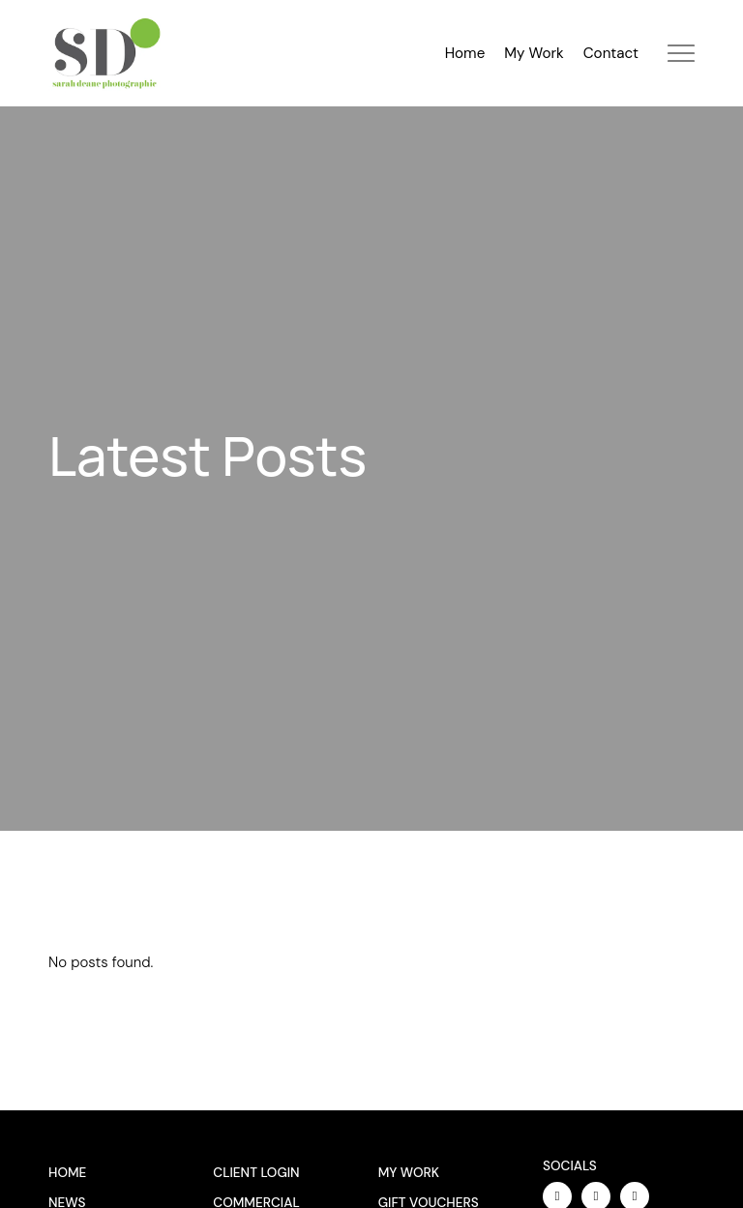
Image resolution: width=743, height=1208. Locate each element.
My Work (533, 53)
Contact (611, 53)
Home (465, 53)
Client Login (256, 1172)
